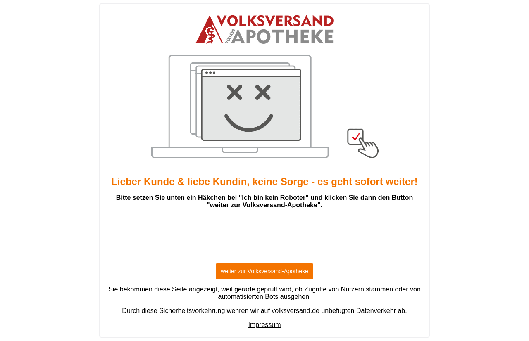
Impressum (264, 324)
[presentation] (264, 240)
